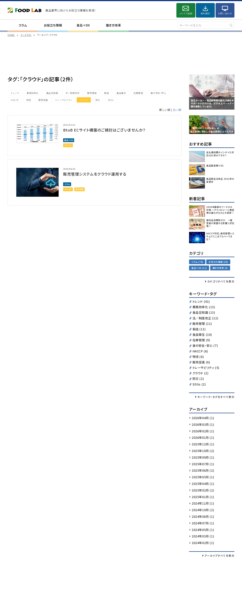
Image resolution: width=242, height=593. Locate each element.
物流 (28, 99)
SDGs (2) (199, 384)
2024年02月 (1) (203, 542)
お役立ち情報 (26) (218, 261)
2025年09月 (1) (203, 457)
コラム (22, 25)
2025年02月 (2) (203, 490)
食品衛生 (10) (202, 335)
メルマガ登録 (185, 13)
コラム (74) (197, 261)
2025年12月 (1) (203, 444)
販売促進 (43, 99)
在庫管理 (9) (201, 340)
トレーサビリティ (63, 99)
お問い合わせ (225, 13)
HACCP (15, 99)
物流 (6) (198, 357)
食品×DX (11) (199, 267)
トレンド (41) (201, 302)
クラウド (84, 99)
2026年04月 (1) (203, 418)
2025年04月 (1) (203, 483)
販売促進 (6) (201, 362)
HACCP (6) (200, 351)
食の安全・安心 (158, 92)
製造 (106, 92)
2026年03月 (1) (203, 424)
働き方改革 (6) (220, 267)
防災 (97, 99)
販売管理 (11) (202, 324)
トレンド (15, 92)
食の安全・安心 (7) (205, 346)
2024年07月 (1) (203, 523)
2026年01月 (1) (203, 437)
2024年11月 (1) (203, 503)
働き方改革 (113, 25)
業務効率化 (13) (203, 307)
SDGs (111, 99)
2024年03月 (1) (203, 536)
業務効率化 (33, 92)
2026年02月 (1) (203, 431)
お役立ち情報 (53, 25)
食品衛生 (121, 92)
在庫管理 (138, 92)
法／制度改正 (72, 92)
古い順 (177, 110)
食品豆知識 (52, 92)
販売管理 (92, 92)
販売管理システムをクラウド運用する (94, 174)
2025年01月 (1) (203, 497)
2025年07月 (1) (203, 464)
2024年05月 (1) (203, 529)
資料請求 (205, 13)
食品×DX (83, 25)
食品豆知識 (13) (203, 313)
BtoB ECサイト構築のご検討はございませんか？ (104, 130)
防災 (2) (198, 379)
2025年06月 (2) (203, 470)
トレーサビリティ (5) (205, 368)
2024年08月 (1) (203, 516)
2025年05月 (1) (203, 477)
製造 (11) (199, 329)
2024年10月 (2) (203, 510)
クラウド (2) (200, 373)
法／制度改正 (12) (205, 318)
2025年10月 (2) (203, 450)
